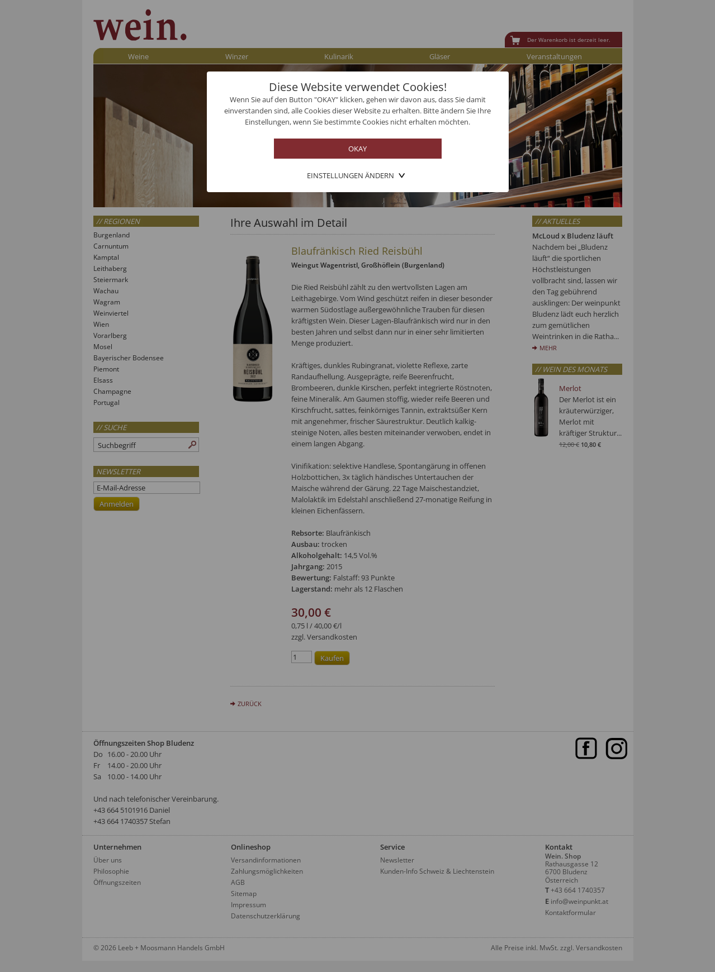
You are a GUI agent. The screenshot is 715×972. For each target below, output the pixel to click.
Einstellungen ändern (350, 175)
